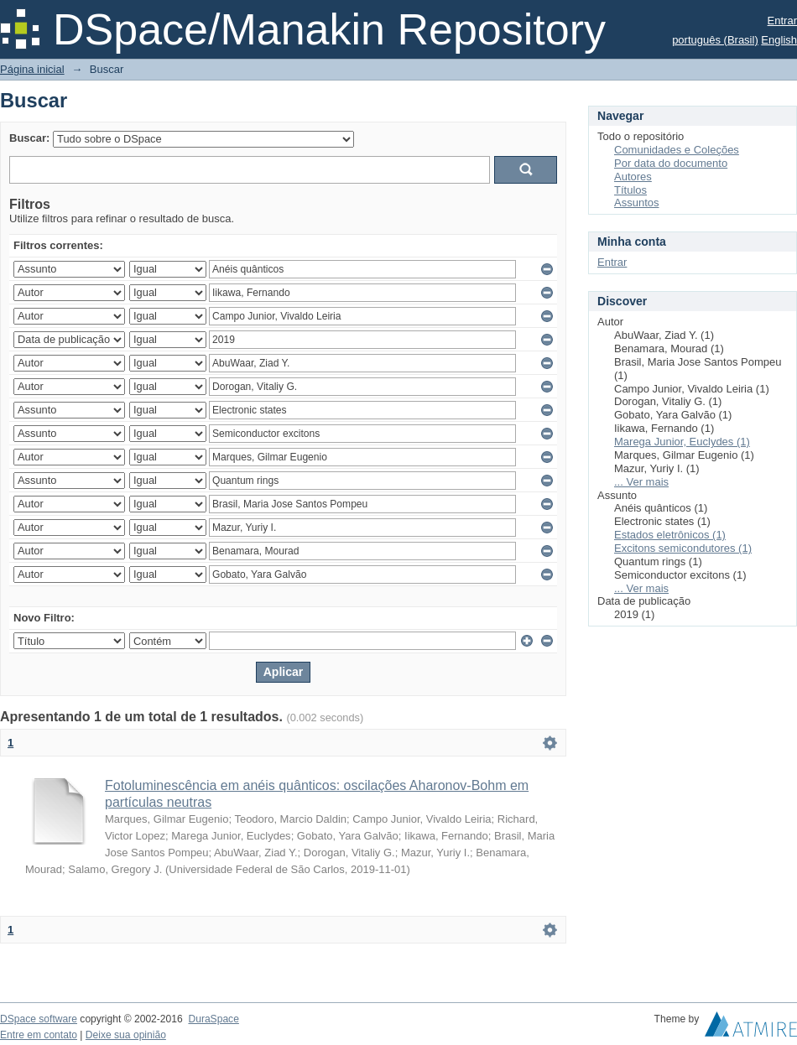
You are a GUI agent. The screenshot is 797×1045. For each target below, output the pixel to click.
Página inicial (32, 69)
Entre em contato (38, 1035)
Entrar (782, 20)
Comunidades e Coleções (676, 149)
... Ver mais (641, 482)
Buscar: (29, 138)
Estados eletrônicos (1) (670, 534)
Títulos (630, 190)
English (779, 40)
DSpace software (38, 1019)
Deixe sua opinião (126, 1035)
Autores (633, 176)
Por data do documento (670, 163)
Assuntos (636, 202)
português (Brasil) (715, 40)
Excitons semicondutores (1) (683, 548)
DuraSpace (213, 1019)
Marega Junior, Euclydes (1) (682, 441)
